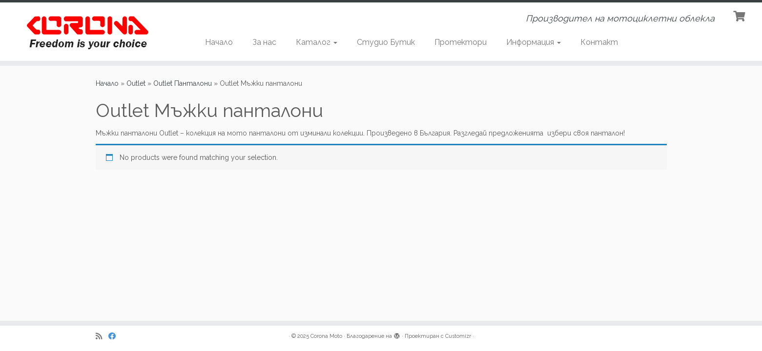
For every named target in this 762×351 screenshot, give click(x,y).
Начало (219, 42)
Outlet (135, 83)
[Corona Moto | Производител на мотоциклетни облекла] (88, 31)
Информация (533, 42)
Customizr (458, 336)
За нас (264, 42)
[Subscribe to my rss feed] (102, 337)
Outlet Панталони (182, 83)
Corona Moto (326, 336)
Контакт (599, 42)
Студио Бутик (386, 42)
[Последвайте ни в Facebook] (115, 337)
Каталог (316, 42)
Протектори (460, 42)
